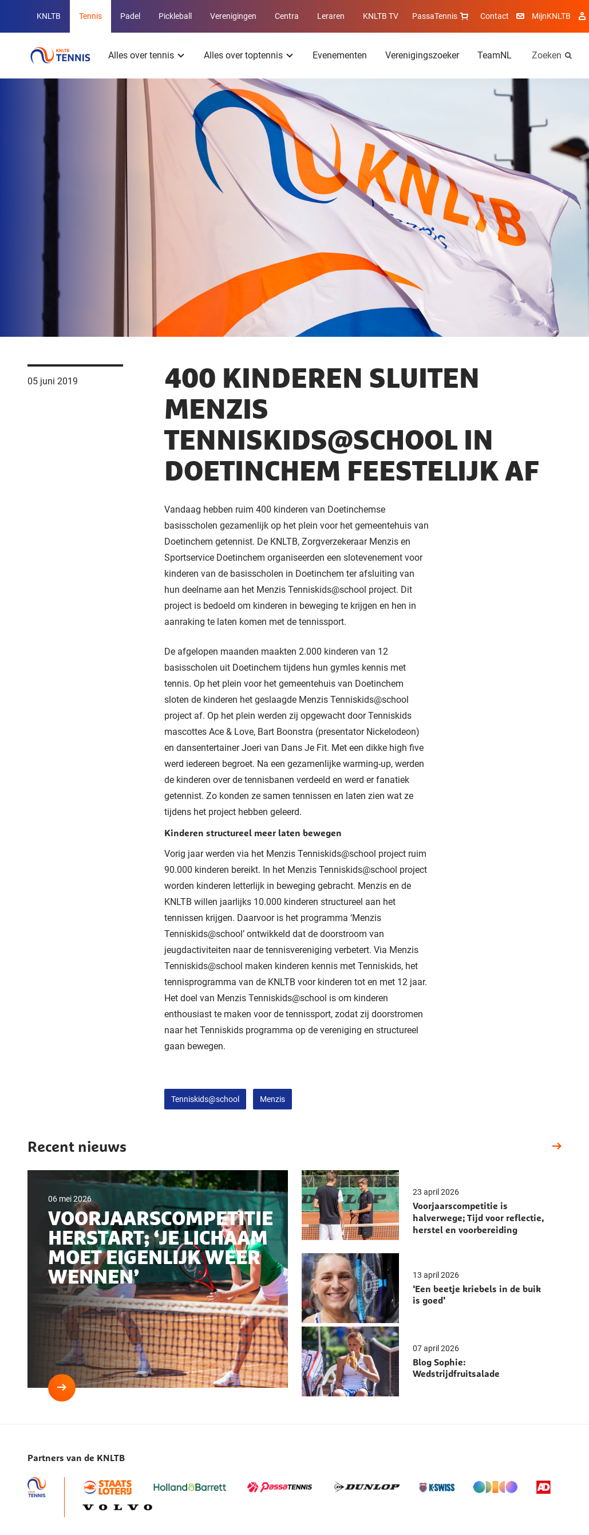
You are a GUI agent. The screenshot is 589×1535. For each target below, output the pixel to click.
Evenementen (340, 55)
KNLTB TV (380, 16)
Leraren (331, 16)
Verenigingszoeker (422, 55)
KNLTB (49, 16)
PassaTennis (441, 16)
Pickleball (175, 16)
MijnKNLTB (551, 16)
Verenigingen (233, 16)
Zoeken (547, 55)
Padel (130, 16)
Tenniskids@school (205, 1099)
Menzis (272, 1099)
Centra (287, 16)
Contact (494, 16)
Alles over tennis (141, 55)
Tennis (90, 16)
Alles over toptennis (243, 55)
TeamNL (494, 55)
